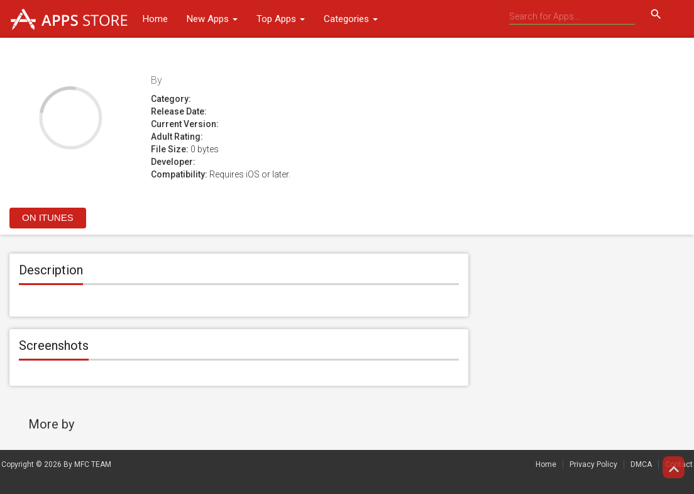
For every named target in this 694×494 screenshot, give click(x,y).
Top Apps (280, 19)
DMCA (641, 464)
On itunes (48, 217)
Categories (351, 19)
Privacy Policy (593, 464)
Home (155, 19)
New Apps (212, 19)
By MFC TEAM (87, 464)
